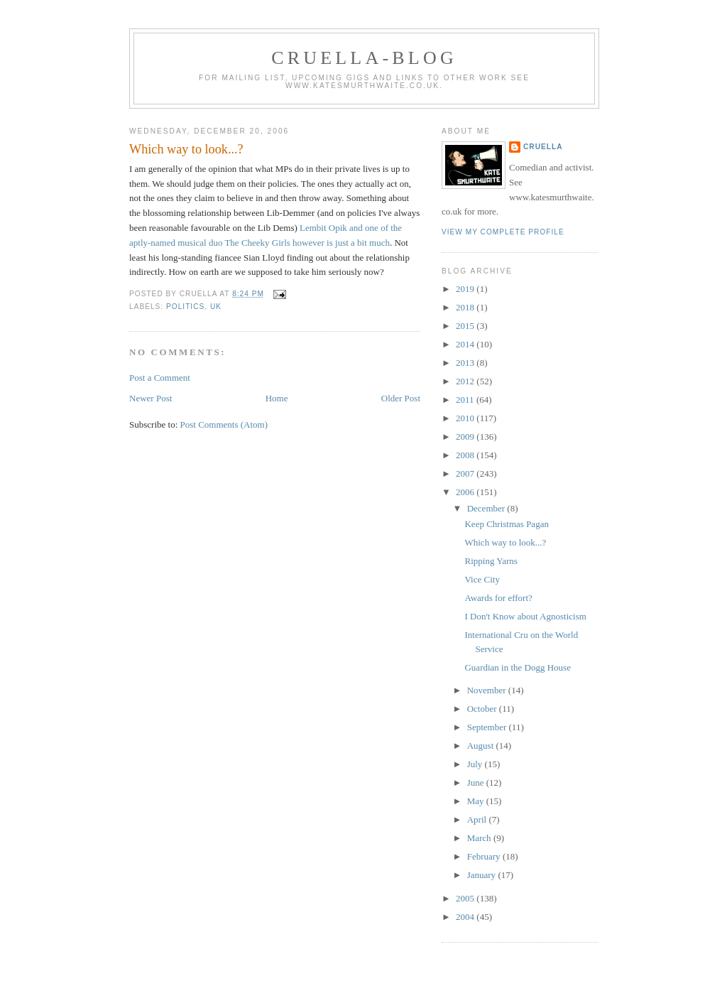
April (478, 819)
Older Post (400, 398)
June (476, 782)
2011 (466, 399)
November (487, 690)
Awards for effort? (498, 597)
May (476, 801)
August (481, 745)
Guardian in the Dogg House (517, 667)
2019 (466, 288)
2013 (466, 362)
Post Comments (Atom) (224, 424)
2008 (466, 455)
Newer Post (150, 398)
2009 (466, 436)
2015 (466, 325)
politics (185, 306)
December (487, 508)
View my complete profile (503, 232)
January (482, 874)
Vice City (481, 579)
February (485, 856)
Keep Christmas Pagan (506, 524)
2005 (466, 898)
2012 (466, 381)
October (483, 708)
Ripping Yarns (490, 561)
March (480, 838)
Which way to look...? (186, 149)
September (488, 727)
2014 (466, 344)
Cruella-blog (364, 58)
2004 (466, 916)
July (476, 764)
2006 (466, 492)
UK (216, 306)
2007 (466, 473)
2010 (466, 418)
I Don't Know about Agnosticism (525, 616)
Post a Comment (159, 377)
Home (277, 398)
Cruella (542, 147)
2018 (466, 307)
